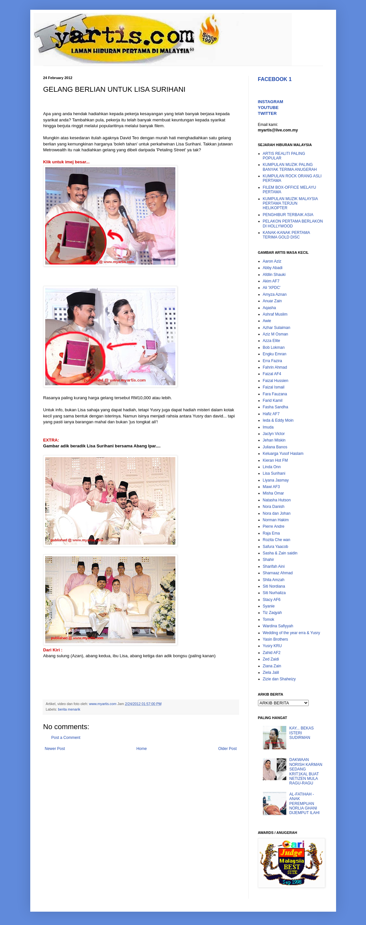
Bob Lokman (274, 347)
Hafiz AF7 (271, 414)
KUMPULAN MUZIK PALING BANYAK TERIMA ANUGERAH (290, 166)
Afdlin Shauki (274, 274)
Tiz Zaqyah (272, 612)
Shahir (268, 559)
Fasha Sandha (275, 407)
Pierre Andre (274, 526)
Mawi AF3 (271, 486)
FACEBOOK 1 (275, 79)
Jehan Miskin (274, 440)
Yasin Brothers (275, 639)
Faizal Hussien (276, 380)
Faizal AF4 (272, 374)
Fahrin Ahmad (275, 367)
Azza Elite (271, 340)
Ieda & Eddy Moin (278, 420)
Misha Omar (273, 493)
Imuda (268, 427)
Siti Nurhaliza (274, 593)
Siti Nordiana (274, 586)
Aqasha (269, 308)
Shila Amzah (274, 580)
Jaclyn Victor (274, 433)
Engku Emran (275, 354)
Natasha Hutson (277, 500)
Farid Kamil (273, 400)
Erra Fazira (272, 361)
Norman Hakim (276, 520)
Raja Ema (271, 533)
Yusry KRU (272, 646)
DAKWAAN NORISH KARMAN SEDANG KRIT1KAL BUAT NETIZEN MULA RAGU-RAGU (305, 771)
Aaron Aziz (272, 261)
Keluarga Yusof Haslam (283, 453)
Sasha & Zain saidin (280, 553)
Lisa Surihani (274, 473)
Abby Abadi (273, 267)
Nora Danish (274, 506)
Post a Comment (65, 737)
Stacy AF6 (272, 599)
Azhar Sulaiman (277, 327)
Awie (267, 321)
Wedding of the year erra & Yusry (291, 633)
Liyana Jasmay (276, 480)
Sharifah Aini (274, 566)
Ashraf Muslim (275, 314)
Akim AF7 (271, 281)
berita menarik (69, 709)
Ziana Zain (272, 666)
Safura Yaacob (275, 546)
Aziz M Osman (275, 334)
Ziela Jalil (271, 672)
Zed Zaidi (271, 659)
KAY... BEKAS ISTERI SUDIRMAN (301, 733)
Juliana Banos (275, 447)
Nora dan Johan (277, 513)
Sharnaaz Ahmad (278, 573)
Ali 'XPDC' (272, 287)
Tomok (268, 619)
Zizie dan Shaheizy (279, 679)
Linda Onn (272, 467)
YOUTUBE (268, 107)
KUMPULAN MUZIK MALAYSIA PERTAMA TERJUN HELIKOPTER (290, 204)
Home (141, 748)
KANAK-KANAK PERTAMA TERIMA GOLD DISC (286, 234)
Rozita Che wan (277, 539)
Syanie (269, 606)
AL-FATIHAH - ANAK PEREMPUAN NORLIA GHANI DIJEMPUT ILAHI (304, 803)
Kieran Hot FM (275, 460)
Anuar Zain (272, 301)
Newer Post (55, 748)
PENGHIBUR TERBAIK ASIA (288, 214)
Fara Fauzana (275, 394)
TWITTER (267, 113)
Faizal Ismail (274, 387)
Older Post (227, 748)
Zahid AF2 (272, 652)
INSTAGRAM (270, 101)
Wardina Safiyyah (278, 626)
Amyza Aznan (275, 294)
